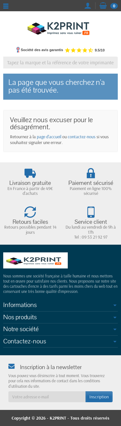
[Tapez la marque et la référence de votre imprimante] (60, 62)
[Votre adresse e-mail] (47, 396)
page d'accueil (49, 137)
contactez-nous (82, 137)
